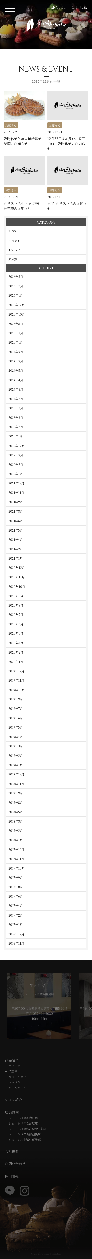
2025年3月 (15, 333)
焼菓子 (13, 1071)
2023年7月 (15, 408)
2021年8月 (15, 511)
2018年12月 (16, 774)
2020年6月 (15, 624)
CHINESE (79, 7)
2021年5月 (15, 530)
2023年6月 (15, 417)
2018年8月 (15, 802)
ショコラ (14, 1082)
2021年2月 (15, 549)
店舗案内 (12, 1112)
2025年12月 (16, 305)
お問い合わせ (15, 1163)
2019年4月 (15, 737)
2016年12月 (16, 934)
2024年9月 (15, 352)
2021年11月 (16, 492)
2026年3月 (15, 276)
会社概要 (12, 1151)
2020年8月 (15, 605)
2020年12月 (16, 567)
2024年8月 (15, 361)
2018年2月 (15, 830)
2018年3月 (15, 821)
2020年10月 (16, 586)
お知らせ (14, 250)
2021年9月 (15, 502)
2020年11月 (16, 577)
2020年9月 (15, 596)
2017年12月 (16, 849)
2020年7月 (15, 615)
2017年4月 (15, 906)
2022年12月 (16, 446)
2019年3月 (15, 746)
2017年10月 (16, 868)
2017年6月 (15, 896)
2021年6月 (15, 521)
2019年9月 (15, 699)
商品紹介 (12, 1060)
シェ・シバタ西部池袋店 (25, 1134)
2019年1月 (15, 765)
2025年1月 (15, 342)
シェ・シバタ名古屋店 (23, 1123)
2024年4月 (15, 380)
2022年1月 (15, 474)
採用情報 (12, 1176)
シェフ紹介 (13, 1099)
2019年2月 (15, 755)
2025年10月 (16, 314)
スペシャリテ (17, 1077)
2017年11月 (16, 859)
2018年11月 (16, 784)
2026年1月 (15, 295)
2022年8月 (15, 455)
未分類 (12, 259)
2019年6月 (15, 718)
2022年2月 (15, 464)
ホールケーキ (17, 1087)
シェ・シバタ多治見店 (23, 1118)
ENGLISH (58, 7)
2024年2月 (15, 399)
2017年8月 (15, 887)
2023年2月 (15, 427)
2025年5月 (15, 324)
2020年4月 (15, 643)
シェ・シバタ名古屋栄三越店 (28, 1129)
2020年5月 (15, 633)
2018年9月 (15, 793)
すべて (12, 231)
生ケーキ (14, 1066)
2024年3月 (15, 389)
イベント (14, 240)
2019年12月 (16, 671)
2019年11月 (16, 680)
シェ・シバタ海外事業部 (25, 1139)
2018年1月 (15, 840)
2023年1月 (15, 436)
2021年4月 (15, 539)
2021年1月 (15, 558)
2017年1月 (15, 924)
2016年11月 (16, 943)
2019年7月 (15, 708)
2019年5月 (15, 727)
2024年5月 (15, 370)
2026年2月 (15, 286)
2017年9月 (15, 877)
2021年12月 (16, 483)
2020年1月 (15, 662)
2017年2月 (15, 915)
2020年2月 (15, 652)
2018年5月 (15, 812)
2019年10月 (16, 690)
